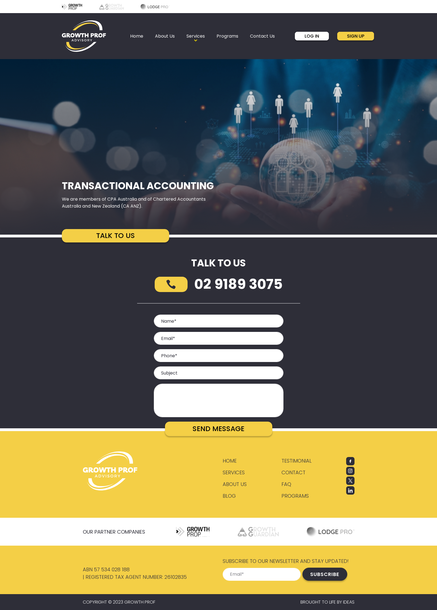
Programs (227, 36)
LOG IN (312, 36)
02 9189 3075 (238, 284)
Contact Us (262, 36)
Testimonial (296, 460)
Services (234, 472)
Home (136, 36)
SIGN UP (355, 36)
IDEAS (349, 602)
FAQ (286, 484)
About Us (165, 36)
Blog (229, 495)
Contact (293, 472)
